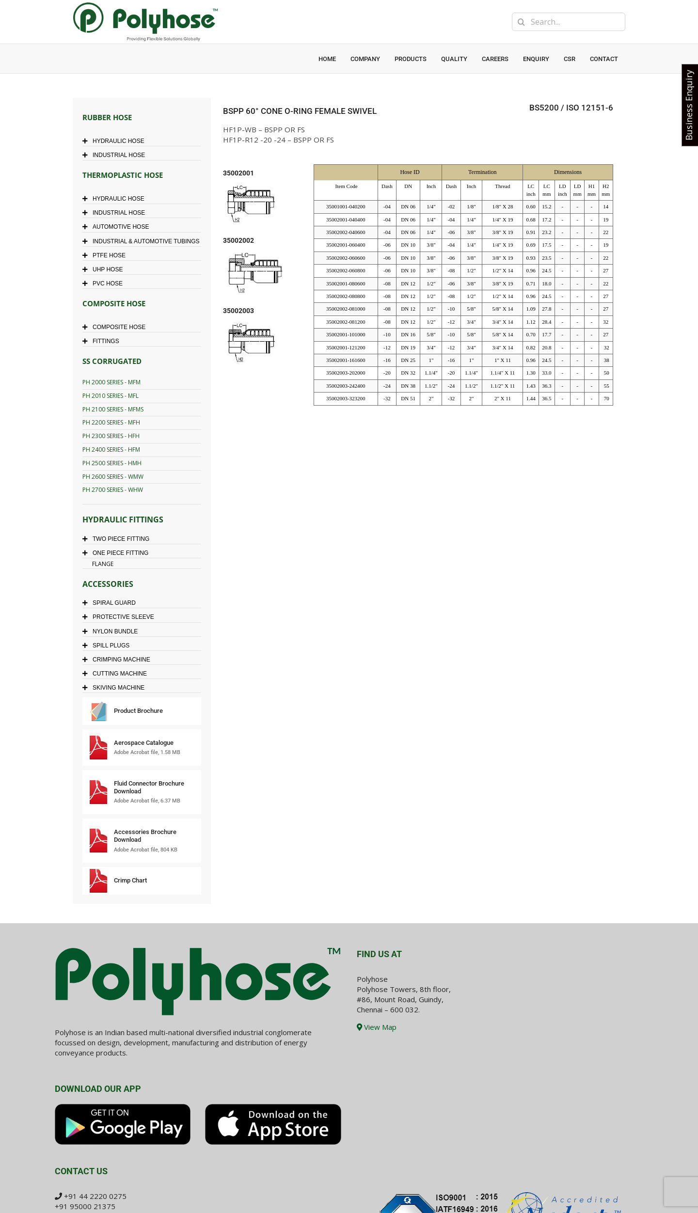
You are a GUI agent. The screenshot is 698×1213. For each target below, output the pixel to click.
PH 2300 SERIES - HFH (111, 436)
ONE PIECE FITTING (117, 553)
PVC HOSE (105, 283)
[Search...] (568, 22)
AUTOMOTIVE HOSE (118, 226)
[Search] (521, 22)
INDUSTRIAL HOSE (116, 155)
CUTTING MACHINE (117, 673)
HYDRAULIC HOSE (115, 141)
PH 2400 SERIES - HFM (111, 449)
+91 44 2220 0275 (95, 1196)
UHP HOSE (105, 269)
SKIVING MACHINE (115, 687)
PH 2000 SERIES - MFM (111, 382)
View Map (377, 1027)
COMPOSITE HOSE (116, 327)
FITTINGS (103, 341)
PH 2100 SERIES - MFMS (112, 409)
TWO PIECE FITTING (118, 539)
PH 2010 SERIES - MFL (110, 396)
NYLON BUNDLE (112, 631)
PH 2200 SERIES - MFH (111, 422)
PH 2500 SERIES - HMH (112, 463)
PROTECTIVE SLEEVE (120, 617)
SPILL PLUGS (108, 645)
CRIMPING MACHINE (118, 659)
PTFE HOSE (106, 255)
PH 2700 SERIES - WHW (112, 490)
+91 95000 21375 (85, 1206)
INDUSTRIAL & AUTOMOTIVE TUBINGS (143, 241)
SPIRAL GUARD (111, 602)
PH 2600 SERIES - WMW (112, 477)
